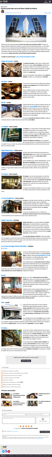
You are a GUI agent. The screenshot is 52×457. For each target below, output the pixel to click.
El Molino (4, 328)
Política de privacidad (38, 455)
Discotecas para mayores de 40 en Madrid (12, 375)
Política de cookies (47, 455)
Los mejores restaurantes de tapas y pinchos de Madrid (19, 403)
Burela (3, 102)
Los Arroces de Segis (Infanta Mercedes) (13, 246)
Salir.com (2, 4)
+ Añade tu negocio (47, 13)
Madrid (6, 2)
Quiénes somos (11, 455)
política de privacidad (14, 431)
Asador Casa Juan (6, 220)
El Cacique (4, 174)
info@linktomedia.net (39, 438)
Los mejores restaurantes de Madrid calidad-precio (19, 395)
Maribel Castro (8, 13)
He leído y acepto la (10, 431)
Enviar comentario (44, 432)
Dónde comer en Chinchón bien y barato (12, 387)
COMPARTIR (46, 2)
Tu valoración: (17, 428)
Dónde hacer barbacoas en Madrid (10, 371)
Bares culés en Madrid (8, 380)
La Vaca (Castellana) (7, 198)
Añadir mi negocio (26, 361)
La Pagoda (4, 127)
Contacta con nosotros (19, 455)
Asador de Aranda (7, 61)
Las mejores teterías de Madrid (44, 402)
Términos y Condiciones (29, 455)
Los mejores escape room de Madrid (11, 378)
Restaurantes (10, 4)
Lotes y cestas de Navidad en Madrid (25, 57)
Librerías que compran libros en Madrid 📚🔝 (13, 382)
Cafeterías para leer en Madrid (44, 394)
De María (4, 81)
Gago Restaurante (7, 150)
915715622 (5, 248)
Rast (2, 302)
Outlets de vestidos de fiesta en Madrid (11, 385)
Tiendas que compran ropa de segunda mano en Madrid (15, 373)
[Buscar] (50, 2)
